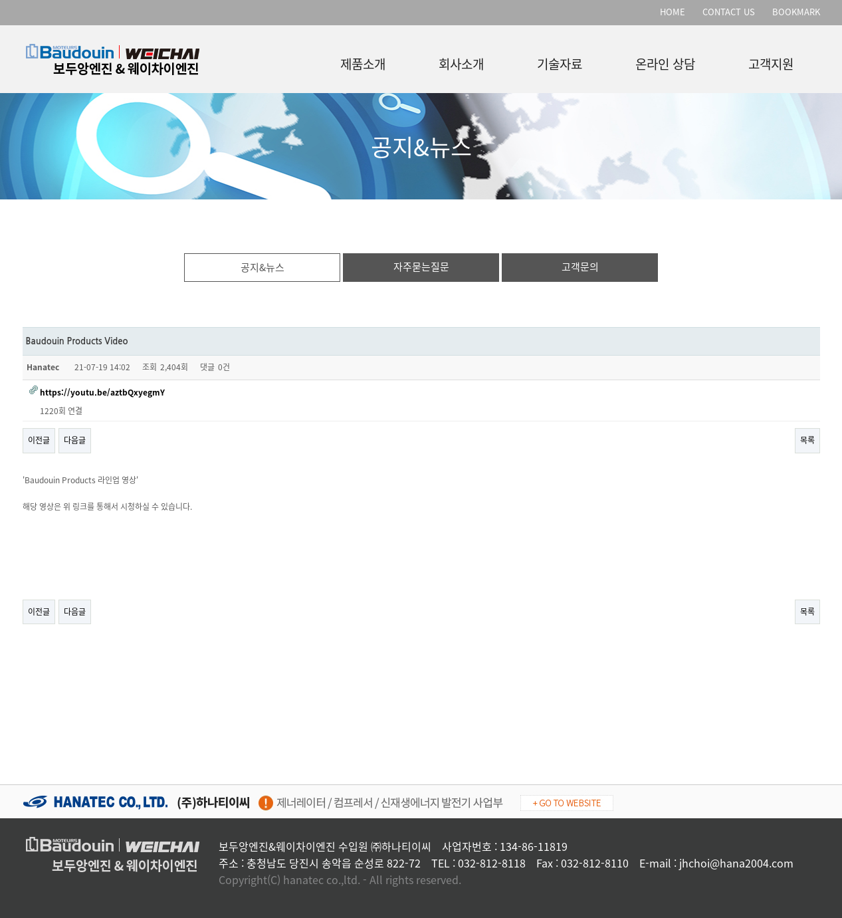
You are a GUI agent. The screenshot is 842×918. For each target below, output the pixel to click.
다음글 (75, 440)
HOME (672, 11)
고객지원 (770, 61)
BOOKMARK (796, 11)
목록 (807, 440)
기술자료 (559, 61)
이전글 (39, 440)
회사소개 (461, 61)
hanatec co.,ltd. (321, 879)
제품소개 (362, 61)
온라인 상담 (665, 61)
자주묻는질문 (421, 266)
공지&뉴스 (262, 267)
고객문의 (580, 266)
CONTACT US (728, 11)
